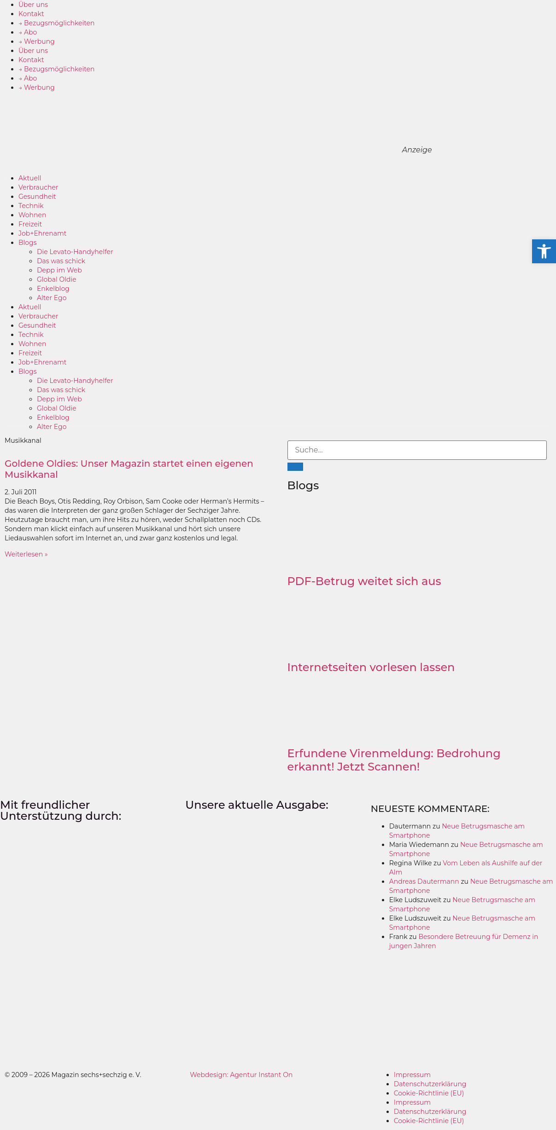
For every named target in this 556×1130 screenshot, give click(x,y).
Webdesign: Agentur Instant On (241, 1075)
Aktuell (29, 178)
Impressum (412, 1075)
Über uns (33, 4)
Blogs (27, 242)
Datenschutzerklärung (430, 1084)
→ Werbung (36, 41)
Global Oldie (56, 279)
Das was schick (61, 261)
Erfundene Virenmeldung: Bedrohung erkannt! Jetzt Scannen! (394, 760)
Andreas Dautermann (424, 881)
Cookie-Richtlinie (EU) (429, 1093)
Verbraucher (38, 187)
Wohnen (32, 215)
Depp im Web (59, 270)
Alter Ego (51, 298)
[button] (544, 251)
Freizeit (30, 224)
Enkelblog (53, 288)
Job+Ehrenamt (42, 233)
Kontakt (31, 14)
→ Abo (27, 32)
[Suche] (295, 467)
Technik (31, 206)
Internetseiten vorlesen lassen (371, 667)
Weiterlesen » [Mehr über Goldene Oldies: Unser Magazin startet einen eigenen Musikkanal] (26, 554)
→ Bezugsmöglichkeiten (56, 23)
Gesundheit (37, 196)
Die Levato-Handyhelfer (75, 252)
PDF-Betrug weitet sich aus (364, 581)
